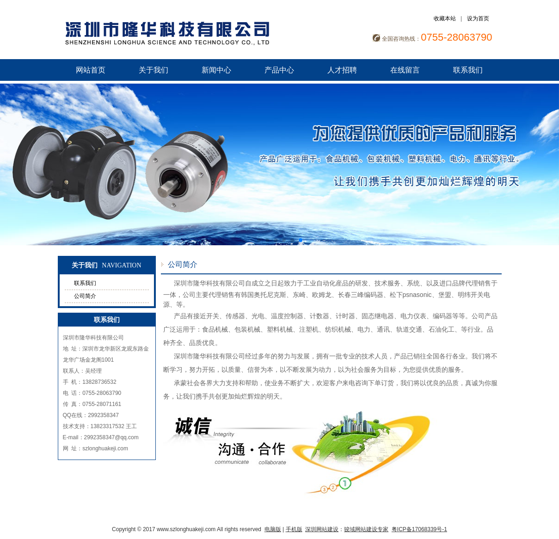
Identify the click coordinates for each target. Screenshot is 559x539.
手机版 (294, 529)
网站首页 (90, 70)
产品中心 (279, 70)
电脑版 (272, 529)
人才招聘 (342, 70)
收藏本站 (445, 18)
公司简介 (85, 296)
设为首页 (478, 18)
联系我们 (468, 70)
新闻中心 (216, 70)
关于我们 (153, 70)
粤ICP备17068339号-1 (419, 529)
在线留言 (405, 70)
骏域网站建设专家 (366, 529)
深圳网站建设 (321, 529)
